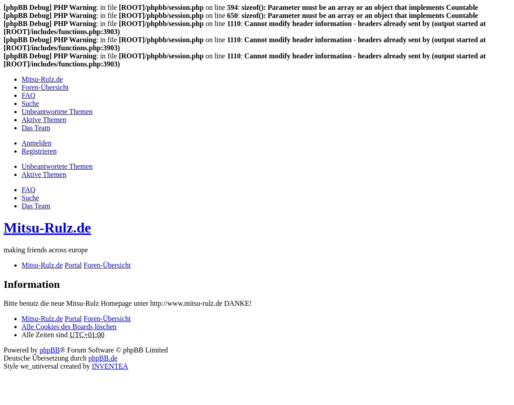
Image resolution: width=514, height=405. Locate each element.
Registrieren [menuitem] (39, 151)
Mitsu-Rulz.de (47, 228)
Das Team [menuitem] (36, 128)
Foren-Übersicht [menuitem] (45, 87)
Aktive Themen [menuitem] (44, 119)
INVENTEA (110, 366)
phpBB (50, 350)
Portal (73, 265)
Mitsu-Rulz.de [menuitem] (42, 79)
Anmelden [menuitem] (37, 143)
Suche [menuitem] (30, 103)
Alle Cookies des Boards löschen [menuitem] (69, 326)
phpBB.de (102, 358)
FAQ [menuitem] (28, 95)
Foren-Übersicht (107, 318)
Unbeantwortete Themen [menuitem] (57, 111)
